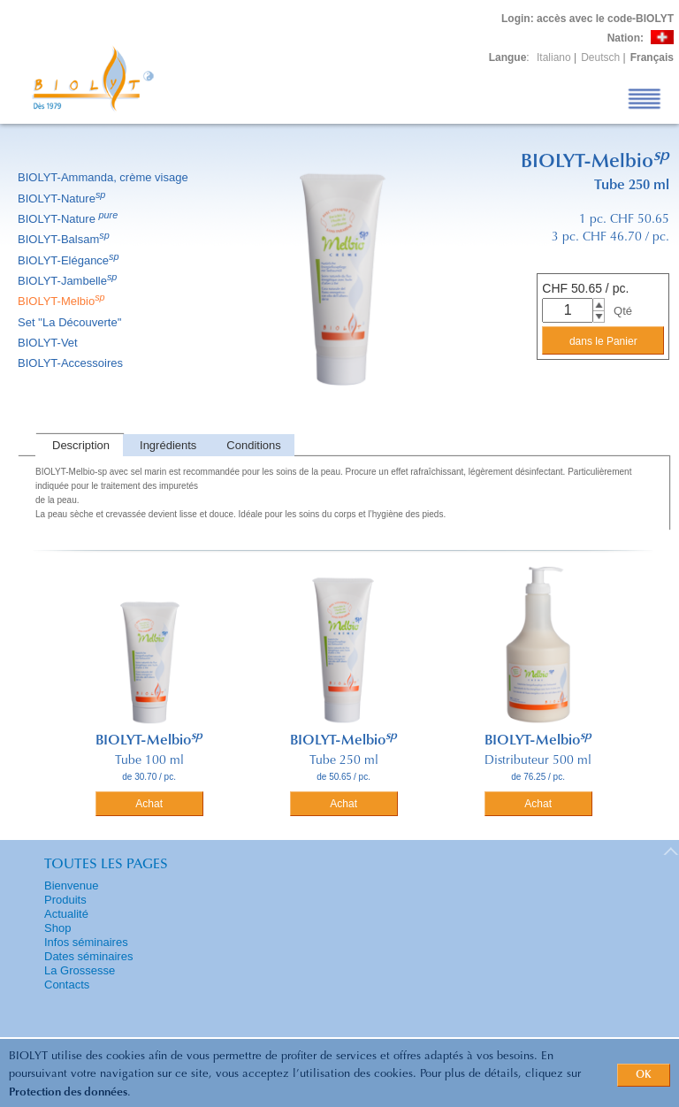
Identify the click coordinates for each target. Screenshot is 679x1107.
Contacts (66, 984)
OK (644, 1075)
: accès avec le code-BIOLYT (587, 18)
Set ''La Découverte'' (71, 322)
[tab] (79, 445)
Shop (57, 928)
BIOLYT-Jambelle (68, 280)
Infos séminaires (86, 942)
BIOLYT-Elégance (70, 260)
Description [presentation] (81, 445)
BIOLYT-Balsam (65, 239)
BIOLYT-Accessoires (72, 363)
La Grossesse (79, 970)
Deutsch (600, 57)
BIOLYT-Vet (49, 342)
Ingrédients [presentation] (168, 445)
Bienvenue (71, 885)
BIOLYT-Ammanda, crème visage (104, 177)
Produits (65, 899)
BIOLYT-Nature (63, 198)
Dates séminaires (88, 956)
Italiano (554, 57)
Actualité (66, 913)
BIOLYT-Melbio (63, 301)
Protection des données (68, 1092)
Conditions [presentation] (253, 445)
